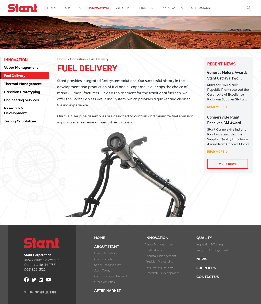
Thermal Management (23, 84)
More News (228, 164)
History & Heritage (106, 253)
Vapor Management (21, 68)
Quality (123, 8)
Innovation (99, 8)
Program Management (212, 250)
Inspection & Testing (209, 244)
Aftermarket (202, 8)
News (201, 259)
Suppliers (146, 8)
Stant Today (102, 270)
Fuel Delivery (14, 76)
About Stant (106, 247)
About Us (73, 8)
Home (52, 8)
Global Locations (105, 259)
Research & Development (15, 111)
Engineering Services (21, 100)
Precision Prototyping (22, 92)
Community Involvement (110, 276)
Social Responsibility (107, 265)
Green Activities (104, 282)
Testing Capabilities (20, 121)
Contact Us (173, 8)
